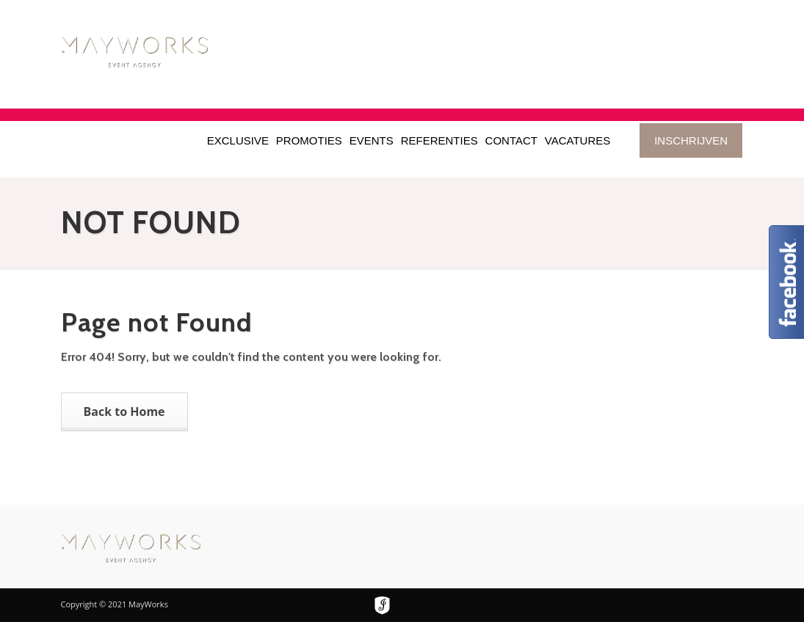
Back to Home (124, 411)
